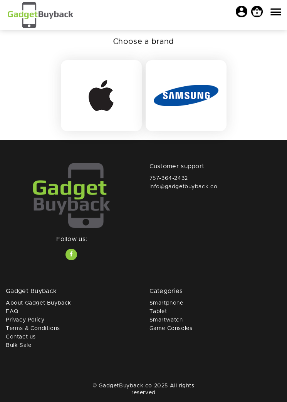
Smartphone (166, 303)
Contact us (21, 337)
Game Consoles (171, 328)
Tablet (158, 311)
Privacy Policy (25, 320)
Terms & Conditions (33, 328)
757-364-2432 (168, 178)
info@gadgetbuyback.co (183, 186)
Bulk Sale (18, 345)
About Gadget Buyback (38, 303)
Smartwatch (166, 320)
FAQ (12, 311)
